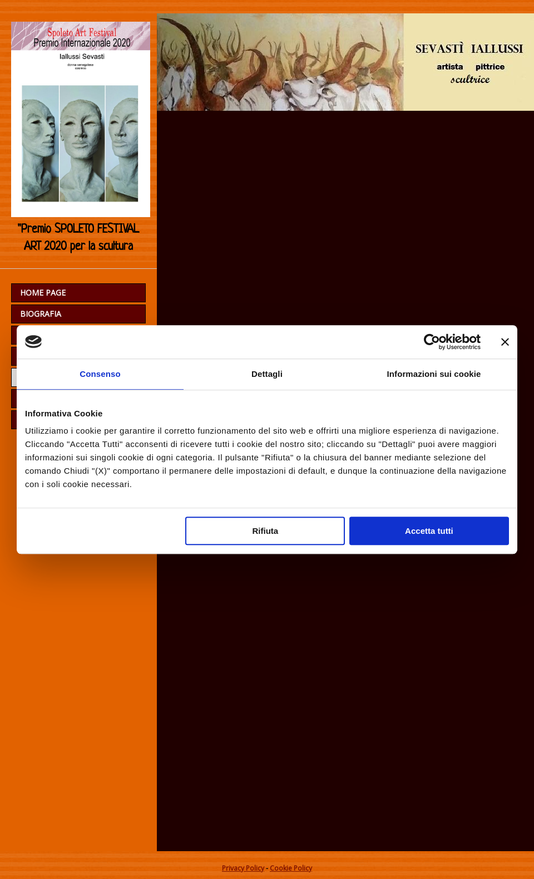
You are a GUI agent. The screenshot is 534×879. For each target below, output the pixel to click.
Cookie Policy (291, 868)
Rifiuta (266, 531)
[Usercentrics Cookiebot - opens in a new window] (432, 341)
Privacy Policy (243, 868)
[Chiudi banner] (505, 342)
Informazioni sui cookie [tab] (434, 374)
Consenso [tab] (100, 374)
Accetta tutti (429, 531)
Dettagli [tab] (267, 374)
